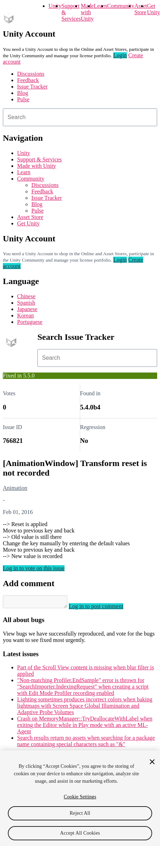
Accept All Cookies (80, 833)
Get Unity (153, 9)
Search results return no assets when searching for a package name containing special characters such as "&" (86, 743)
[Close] (152, 762)
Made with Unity (87, 12)
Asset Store (30, 217)
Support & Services (39, 159)
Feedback (28, 80)
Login (120, 55)
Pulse (23, 99)
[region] (80, 798)
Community (120, 6)
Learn (100, 6)
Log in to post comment (103, 608)
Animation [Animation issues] (15, 488)
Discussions (30, 74)
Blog (22, 93)
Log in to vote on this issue (33, 568)
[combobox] (80, 117)
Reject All (80, 813)
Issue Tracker (32, 87)
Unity (54, 6)
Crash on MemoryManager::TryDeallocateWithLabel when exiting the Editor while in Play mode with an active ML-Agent (85, 727)
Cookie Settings (80, 796)
